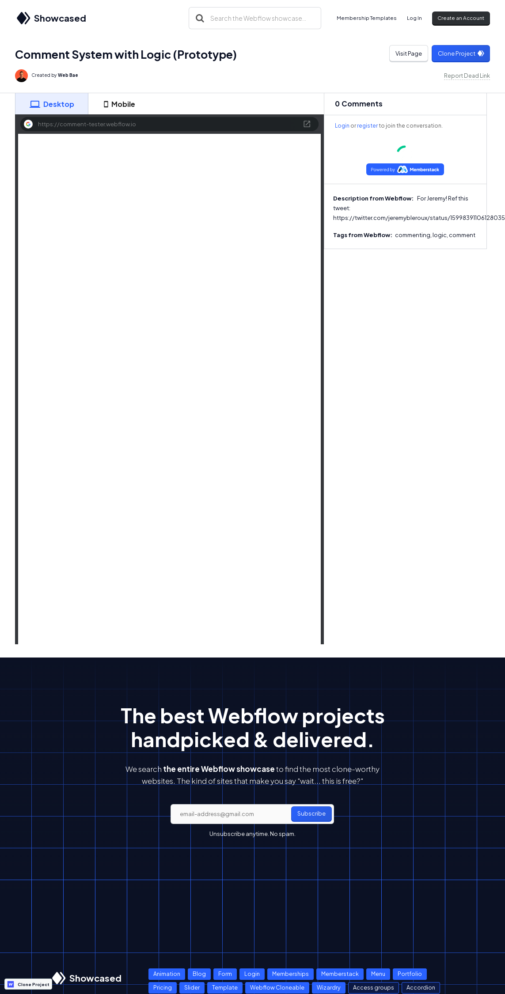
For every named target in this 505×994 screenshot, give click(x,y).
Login (342, 125)
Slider (192, 987)
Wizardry (329, 987)
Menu (378, 973)
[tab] (51, 103)
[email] (252, 814)
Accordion (420, 987)
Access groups (373, 987)
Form (225, 973)
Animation (166, 973)
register (367, 125)
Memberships (290, 973)
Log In (414, 18)
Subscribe (311, 813)
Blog (199, 973)
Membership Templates (367, 18)
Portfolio (410, 973)
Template (225, 987)
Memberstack (340, 973)
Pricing (162, 987)
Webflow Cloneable (277, 987)
